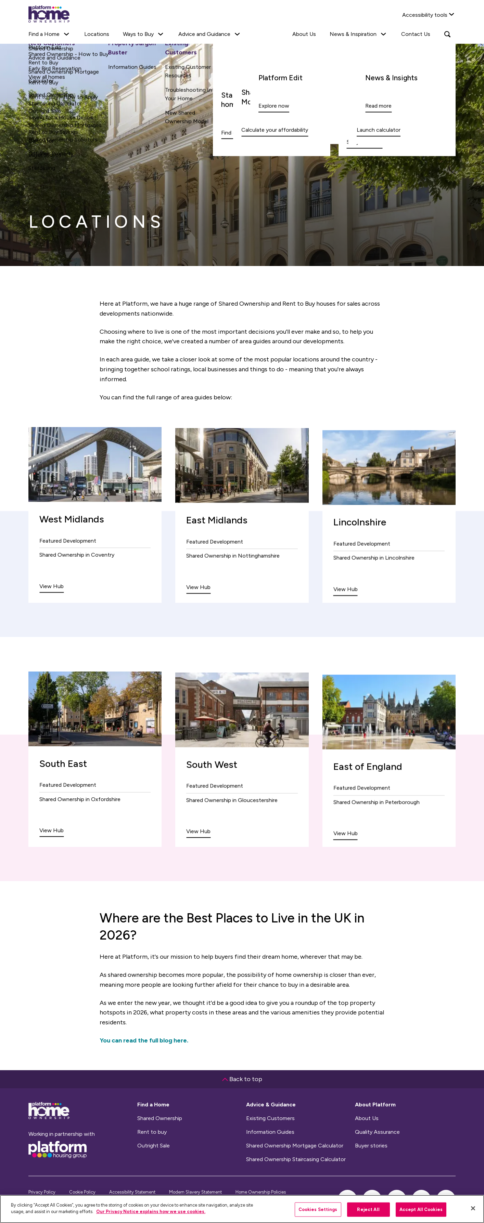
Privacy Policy (41, 1192)
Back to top (242, 1079)
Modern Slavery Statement (195, 1192)
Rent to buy (152, 1132)
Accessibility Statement (132, 1192)
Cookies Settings (317, 1209)
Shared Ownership (159, 1118)
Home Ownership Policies (260, 1192)
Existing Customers (270, 1118)
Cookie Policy (82, 1192)
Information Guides (270, 1132)
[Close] (473, 1208)
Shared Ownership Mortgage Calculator (294, 1145)
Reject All (368, 1209)
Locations (96, 34)
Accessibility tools (424, 15)
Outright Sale (153, 1145)
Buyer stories (371, 1145)
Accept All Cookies (421, 1209)
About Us (304, 34)
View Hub (51, 601)
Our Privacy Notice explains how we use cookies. (150, 1211)
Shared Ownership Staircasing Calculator (296, 1159)
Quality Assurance (377, 1132)
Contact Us (415, 34)
